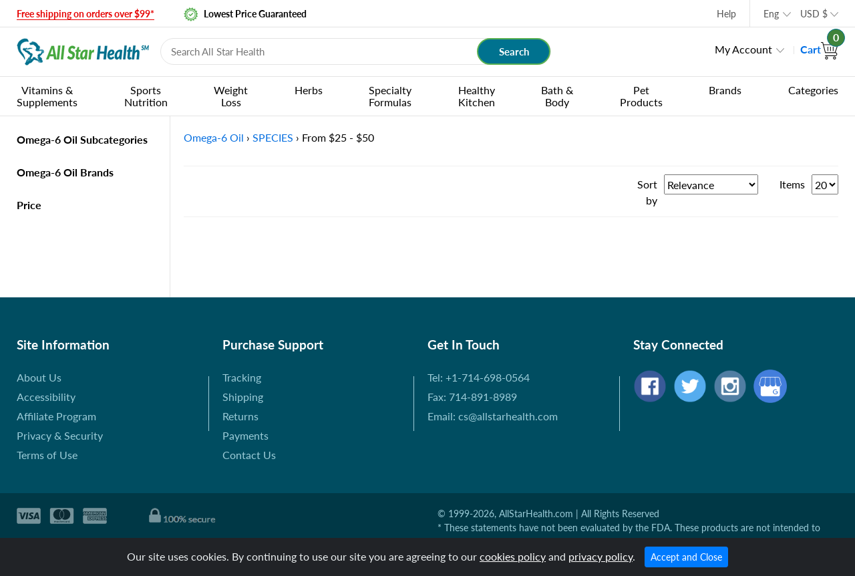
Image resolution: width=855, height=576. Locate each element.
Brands (725, 90)
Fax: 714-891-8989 (472, 396)
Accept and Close (686, 557)
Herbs (309, 90)
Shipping (242, 396)
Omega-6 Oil (214, 137)
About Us (39, 377)
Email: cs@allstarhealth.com (493, 416)
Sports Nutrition (146, 96)
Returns (240, 416)
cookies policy (513, 556)
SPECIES (272, 137)
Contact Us (249, 454)
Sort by (647, 192)
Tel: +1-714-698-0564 (479, 377)
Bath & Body (557, 96)
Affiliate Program (56, 416)
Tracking (241, 377)
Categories (813, 90)
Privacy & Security (60, 435)
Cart (819, 49)
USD (814, 13)
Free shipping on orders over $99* (85, 13)
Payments (245, 435)
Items (792, 184)
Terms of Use (47, 454)
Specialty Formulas (390, 96)
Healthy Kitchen (476, 96)
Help (726, 13)
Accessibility (46, 396)
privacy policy (600, 556)
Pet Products (641, 96)
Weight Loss (231, 96)
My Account (743, 49)
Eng (771, 13)
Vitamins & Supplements (47, 96)
